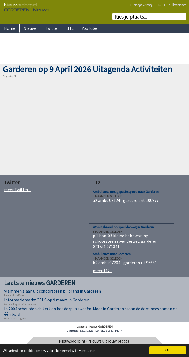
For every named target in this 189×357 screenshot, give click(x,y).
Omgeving (141, 5)
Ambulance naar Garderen (112, 254)
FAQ (160, 5)
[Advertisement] (94, 49)
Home (9, 28)
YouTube (89, 28)
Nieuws (30, 28)
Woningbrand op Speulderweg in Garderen (123, 227)
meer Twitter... (17, 189)
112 (70, 28)
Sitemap (177, 5)
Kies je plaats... (131, 16)
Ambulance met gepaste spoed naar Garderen (126, 192)
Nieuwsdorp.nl (21, 5)
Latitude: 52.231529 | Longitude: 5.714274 (95, 331)
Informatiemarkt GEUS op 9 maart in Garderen (46, 300)
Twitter (52, 28)
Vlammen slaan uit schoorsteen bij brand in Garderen (52, 291)
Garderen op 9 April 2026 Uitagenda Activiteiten (87, 69)
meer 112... (102, 270)
